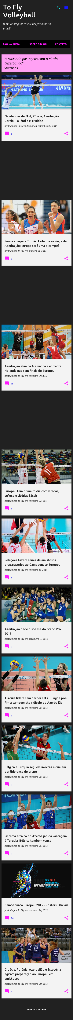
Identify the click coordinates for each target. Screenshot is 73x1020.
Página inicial (12, 44)
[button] (66, 133)
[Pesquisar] (58, 7)
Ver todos (11, 68)
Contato (61, 44)
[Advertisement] (36, 170)
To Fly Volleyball (19, 11)
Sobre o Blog (38, 44)
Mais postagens (36, 1009)
